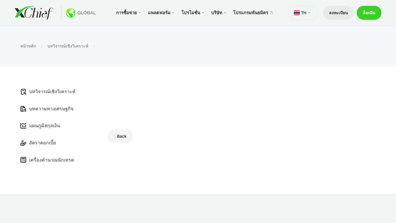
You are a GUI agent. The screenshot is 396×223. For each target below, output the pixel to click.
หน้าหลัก (28, 46)
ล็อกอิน (369, 12)
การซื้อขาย (126, 13)
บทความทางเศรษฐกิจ (46, 108)
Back (122, 136)
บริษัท (216, 13)
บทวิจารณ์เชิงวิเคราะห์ (67, 46)
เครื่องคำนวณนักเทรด (47, 160)
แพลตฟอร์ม (159, 13)
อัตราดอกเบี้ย (38, 142)
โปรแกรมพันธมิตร (250, 13)
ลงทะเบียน (338, 12)
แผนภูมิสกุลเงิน (40, 125)
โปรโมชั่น (190, 13)
